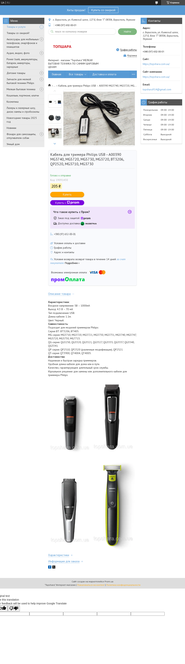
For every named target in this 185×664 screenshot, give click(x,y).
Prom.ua (109, 581)
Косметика (12, 101)
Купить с (67, 202)
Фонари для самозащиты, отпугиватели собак (21, 136)
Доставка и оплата (104, 74)
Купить (67, 194)
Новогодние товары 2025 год (22, 119)
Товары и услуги (16, 26)
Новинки (11, 128)
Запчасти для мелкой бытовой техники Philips (20, 81)
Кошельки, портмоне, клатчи (23, 95)
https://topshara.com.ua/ (156, 64)
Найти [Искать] (127, 31)
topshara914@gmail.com (157, 89)
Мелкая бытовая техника (21, 89)
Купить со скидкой (103, 10)
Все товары (76, 74)
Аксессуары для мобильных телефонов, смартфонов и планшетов (23, 43)
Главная (56, 74)
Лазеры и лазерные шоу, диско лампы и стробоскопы (23, 109)
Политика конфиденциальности (123, 584)
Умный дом (13, 144)
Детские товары (16, 73)
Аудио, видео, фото (18, 53)
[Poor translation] (14, 608)
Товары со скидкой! (18, 33)
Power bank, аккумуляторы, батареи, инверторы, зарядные (22, 63)
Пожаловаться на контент (91, 584)
